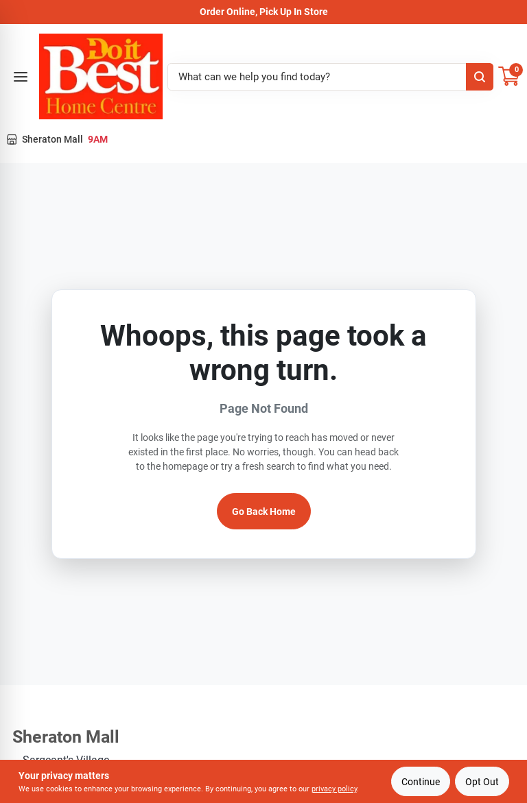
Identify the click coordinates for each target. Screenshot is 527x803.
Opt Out (482, 781)
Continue (420, 781)
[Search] (479, 77)
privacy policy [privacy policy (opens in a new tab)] (334, 788)
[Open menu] (20, 77)
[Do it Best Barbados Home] (101, 76)
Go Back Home (264, 511)
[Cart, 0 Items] (509, 76)
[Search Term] (330, 77)
